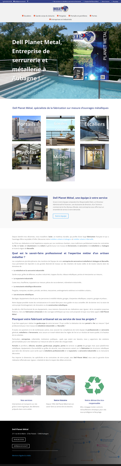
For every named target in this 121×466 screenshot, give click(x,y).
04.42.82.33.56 (19, 439)
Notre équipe (60, 216)
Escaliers (27, 16)
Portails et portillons (79, 16)
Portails (26, 126)
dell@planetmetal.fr (21, 446)
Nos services (26, 400)
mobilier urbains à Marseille (83, 239)
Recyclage (115, 1)
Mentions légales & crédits (21, 456)
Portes (94, 16)
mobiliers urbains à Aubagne (60, 239)
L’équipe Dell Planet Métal (91, 1)
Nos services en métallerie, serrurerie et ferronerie (67, 1)
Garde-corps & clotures (45, 16)
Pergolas (62, 16)
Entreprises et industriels (61, 20)
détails (26, 134)
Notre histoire (105, 1)
